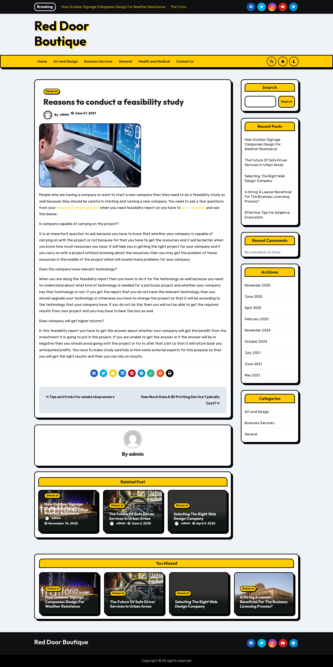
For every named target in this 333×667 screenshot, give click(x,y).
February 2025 (257, 319)
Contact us (185, 61)
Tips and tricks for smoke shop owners (80, 397)
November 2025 (258, 285)
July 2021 (253, 353)
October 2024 (256, 342)
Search (269, 87)
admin (64, 114)
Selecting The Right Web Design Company (195, 516)
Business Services (98, 61)
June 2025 (253, 297)
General (125, 61)
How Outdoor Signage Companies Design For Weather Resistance (64, 509)
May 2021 (252, 375)
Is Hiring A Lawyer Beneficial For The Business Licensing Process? (268, 196)
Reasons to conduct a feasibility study (113, 102)
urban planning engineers (77, 208)
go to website (193, 208)
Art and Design (65, 61)
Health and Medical (154, 61)
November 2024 (258, 330)
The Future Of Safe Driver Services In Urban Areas (131, 516)
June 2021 (253, 364)
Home (42, 61)
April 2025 (253, 308)
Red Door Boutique (61, 33)
